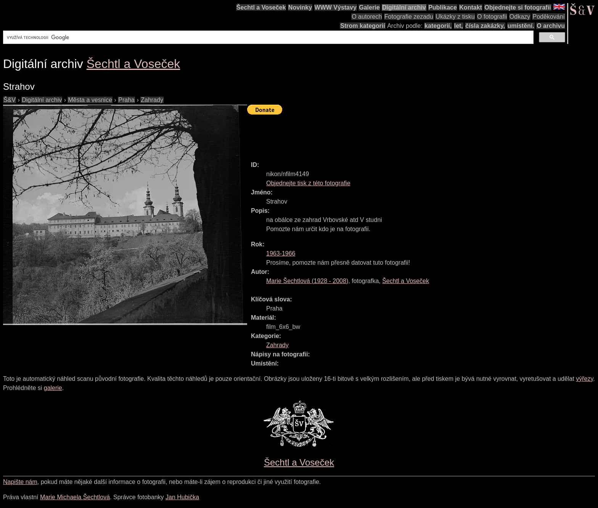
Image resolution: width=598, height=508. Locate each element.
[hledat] (267, 37)
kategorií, (438, 26)
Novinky (300, 7)
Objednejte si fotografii (517, 7)
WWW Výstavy (336, 7)
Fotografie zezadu (408, 16)
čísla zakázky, (485, 26)
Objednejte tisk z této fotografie (308, 183)
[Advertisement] (386, 134)
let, (458, 26)
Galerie (369, 7)
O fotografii (492, 16)
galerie (53, 388)
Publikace (442, 7)
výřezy (584, 378)
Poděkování (548, 16)
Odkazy (520, 16)
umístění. (521, 26)
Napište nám (20, 482)
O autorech (367, 16)
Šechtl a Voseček (261, 7)
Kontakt (470, 7)
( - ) (307, 281)
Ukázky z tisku (455, 16)
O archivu (551, 26)
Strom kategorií (362, 26)
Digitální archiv (404, 7)
